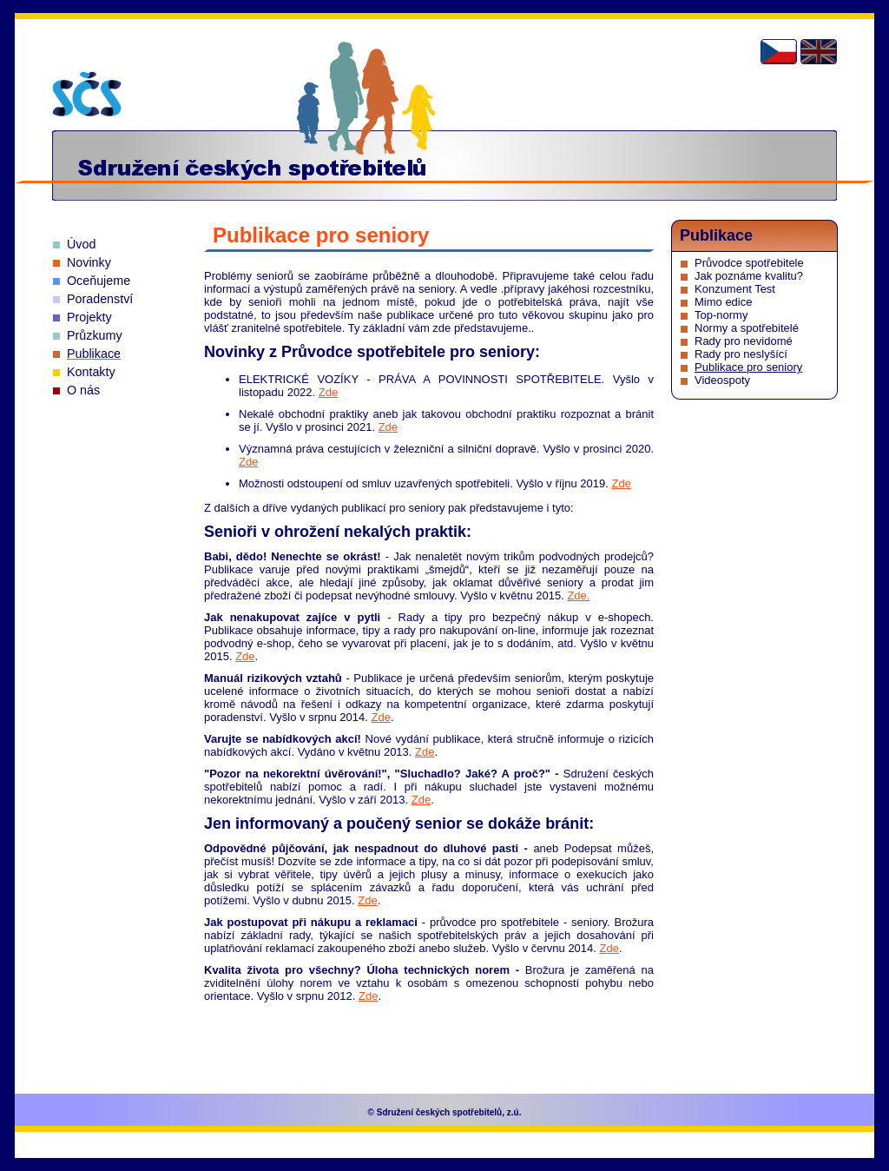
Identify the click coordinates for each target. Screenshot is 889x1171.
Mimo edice (723, 301)
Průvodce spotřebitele (749, 262)
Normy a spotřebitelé (747, 327)
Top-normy (721, 314)
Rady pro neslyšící (741, 354)
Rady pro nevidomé (744, 340)
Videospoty (722, 380)
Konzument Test (735, 288)
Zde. (578, 595)
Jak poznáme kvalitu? (749, 275)
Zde (328, 392)
